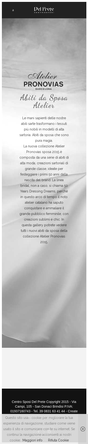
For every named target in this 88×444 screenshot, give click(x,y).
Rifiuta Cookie (58, 440)
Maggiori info (32, 440)
